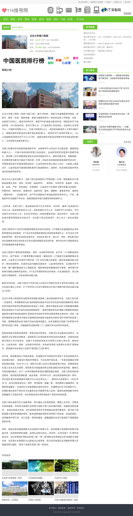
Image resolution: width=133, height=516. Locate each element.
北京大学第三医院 (39, 36)
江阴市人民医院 (34, 500)
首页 (5, 19)
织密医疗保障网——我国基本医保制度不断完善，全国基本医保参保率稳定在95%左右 (113, 78)
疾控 (41, 19)
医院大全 (118, 2)
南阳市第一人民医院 (10, 500)
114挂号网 (15, 10)
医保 (27, 19)
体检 (48, 19)
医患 (34, 19)
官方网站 (38, 47)
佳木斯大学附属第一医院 (12, 478)
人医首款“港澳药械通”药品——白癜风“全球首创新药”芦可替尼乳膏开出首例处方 (114, 129)
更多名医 (127, 142)
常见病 (80, 19)
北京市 (38, 40)
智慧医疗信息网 (96, 2)
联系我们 (80, 508)
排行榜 (127, 2)
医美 (70, 19)
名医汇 (108, 2)
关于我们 (52, 508)
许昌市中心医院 (61, 478)
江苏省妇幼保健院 (35, 478)
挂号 (20, 19)
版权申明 (71, 508)
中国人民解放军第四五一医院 (66, 500)
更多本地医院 (17, 27)
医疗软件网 (82, 2)
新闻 (12, 19)
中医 (63, 19)
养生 (56, 19)
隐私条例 (61, 508)
